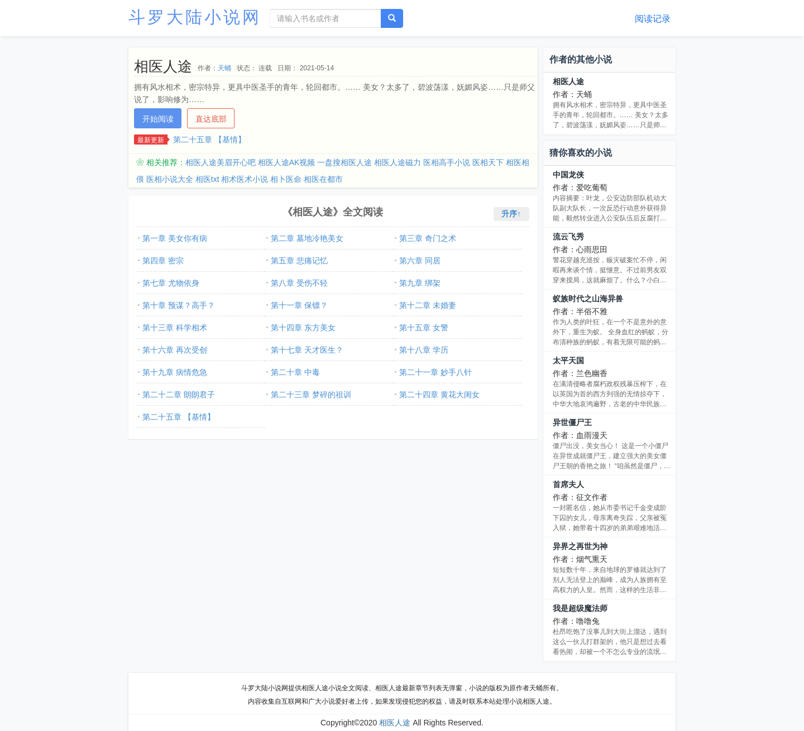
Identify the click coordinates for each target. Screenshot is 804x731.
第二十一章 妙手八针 (435, 372)
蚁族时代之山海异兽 (588, 298)
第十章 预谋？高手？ (178, 305)
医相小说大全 (169, 179)
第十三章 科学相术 (174, 327)
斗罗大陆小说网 (194, 17)
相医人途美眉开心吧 (220, 162)
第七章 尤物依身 (170, 282)
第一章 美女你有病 (174, 238)
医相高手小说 (446, 162)
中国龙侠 (568, 174)
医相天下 (488, 162)
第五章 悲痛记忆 (299, 260)
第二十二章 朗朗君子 (178, 394)
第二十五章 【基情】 (209, 139)
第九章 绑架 (420, 282)
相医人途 (568, 81)
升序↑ (511, 213)
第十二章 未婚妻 (427, 305)
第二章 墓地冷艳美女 (307, 238)
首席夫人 (568, 484)
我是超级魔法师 (580, 608)
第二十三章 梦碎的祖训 (311, 394)
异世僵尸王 (572, 422)
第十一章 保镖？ (299, 305)
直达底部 (211, 118)
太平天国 (568, 360)
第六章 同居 (420, 260)
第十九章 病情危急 (174, 372)
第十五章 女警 (423, 327)
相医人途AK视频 (286, 162)
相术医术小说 (244, 179)
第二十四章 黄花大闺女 (439, 394)
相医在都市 (323, 179)
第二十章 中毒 (295, 372)
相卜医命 (286, 179)
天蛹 (224, 68)
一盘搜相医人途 (344, 162)
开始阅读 (158, 118)
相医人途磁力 (397, 162)
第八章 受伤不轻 (299, 282)
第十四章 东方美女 (303, 327)
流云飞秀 (568, 236)
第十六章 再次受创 (174, 349)
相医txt (207, 179)
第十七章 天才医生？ (307, 349)
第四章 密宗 (163, 260)
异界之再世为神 (580, 546)
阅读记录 (653, 18)
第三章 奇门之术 (427, 238)
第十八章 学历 (423, 349)
